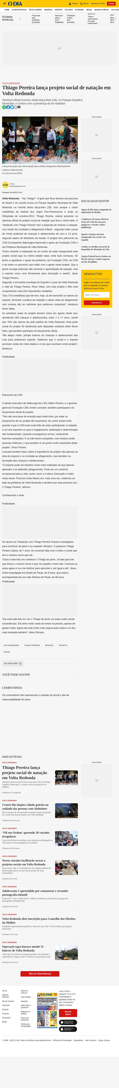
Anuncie (47, 1040)
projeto (63, 645)
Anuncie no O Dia (98, 4)
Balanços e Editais (25, 1013)
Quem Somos (104, 1040)
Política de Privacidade (26, 1025)
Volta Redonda (11, 83)
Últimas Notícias (19, 10)
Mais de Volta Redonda (40, 974)
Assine (111, 4)
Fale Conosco (90, 1040)
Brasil (89, 10)
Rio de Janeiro (35, 10)
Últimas (7, 18)
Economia (79, 10)
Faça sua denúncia (25, 1019)
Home (7, 10)
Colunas (69, 10)
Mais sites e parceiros (26, 1006)
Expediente (78, 1040)
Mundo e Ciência (102, 10)
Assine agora (68, 1013)
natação (49, 645)
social (7, 652)
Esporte (58, 10)
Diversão (48, 10)
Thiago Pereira (32, 645)
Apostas (24, 1001)
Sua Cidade (26, 997)
